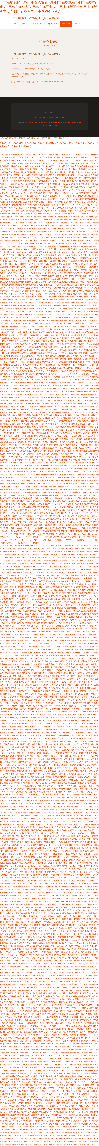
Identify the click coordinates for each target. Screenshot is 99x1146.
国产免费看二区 (83, 353)
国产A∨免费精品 (65, 1056)
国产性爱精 (57, 1118)
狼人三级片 (18, 489)
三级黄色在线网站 (53, 655)
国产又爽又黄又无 (21, 276)
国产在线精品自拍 (17, 919)
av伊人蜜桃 (53, 973)
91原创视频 (4, 442)
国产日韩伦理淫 (36, 489)
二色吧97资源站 (6, 237)
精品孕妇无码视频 (17, 314)
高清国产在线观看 (87, 1144)
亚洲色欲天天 (21, 196)
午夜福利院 (9, 934)
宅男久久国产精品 (50, 392)
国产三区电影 (20, 433)
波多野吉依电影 (68, 231)
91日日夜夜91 (41, 193)
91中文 (86, 341)
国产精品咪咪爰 (22, 729)
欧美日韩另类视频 (83, 887)
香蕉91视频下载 (81, 807)
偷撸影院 (24, 771)
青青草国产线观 (33, 937)
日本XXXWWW (47, 552)
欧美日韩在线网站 (7, 1002)
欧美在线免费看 (43, 279)
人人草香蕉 (38, 243)
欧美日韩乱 (40, 350)
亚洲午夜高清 (37, 1082)
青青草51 (3, 412)
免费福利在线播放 (17, 842)
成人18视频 (36, 430)
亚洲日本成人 (45, 1020)
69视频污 (70, 644)
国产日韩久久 (37, 1141)
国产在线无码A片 (66, 1124)
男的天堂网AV (24, 291)
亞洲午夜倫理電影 (43, 667)
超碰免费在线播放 (71, 703)
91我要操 (20, 335)
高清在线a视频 (91, 1133)
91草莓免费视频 (82, 949)
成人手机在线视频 (41, 973)
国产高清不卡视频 (19, 252)
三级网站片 (12, 1070)
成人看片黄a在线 (23, 652)
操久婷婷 (83, 279)
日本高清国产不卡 (15, 895)
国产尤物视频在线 (50, 445)
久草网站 (56, 890)
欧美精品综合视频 (42, 694)
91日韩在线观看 (51, 460)
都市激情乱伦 (87, 1112)
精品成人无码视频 (12, 436)
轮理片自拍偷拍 (72, 371)
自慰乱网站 (61, 608)
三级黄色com (57, 919)
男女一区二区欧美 (25, 993)
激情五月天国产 (84, 249)
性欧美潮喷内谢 (9, 827)
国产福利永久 (38, 160)
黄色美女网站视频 (28, 1038)
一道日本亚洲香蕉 (7, 178)
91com (62, 380)
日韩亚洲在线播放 (34, 812)
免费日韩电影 (67, 211)
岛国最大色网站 (59, 442)
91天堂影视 (10, 445)
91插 (31, 412)
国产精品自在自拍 (81, 1011)
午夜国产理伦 (36, 780)
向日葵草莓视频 (84, 1106)
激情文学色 (92, 424)
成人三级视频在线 (55, 368)
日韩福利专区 (46, 439)
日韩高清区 (49, 670)
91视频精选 (77, 1058)
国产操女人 (24, 300)
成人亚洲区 (36, 282)
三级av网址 (76, 940)
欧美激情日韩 (47, 347)
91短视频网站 (57, 427)
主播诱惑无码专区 (52, 759)
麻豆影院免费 (46, 448)
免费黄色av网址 (49, 403)
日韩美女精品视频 (25, 762)
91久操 (36, 264)
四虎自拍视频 (79, 928)
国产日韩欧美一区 (78, 1130)
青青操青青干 (88, 480)
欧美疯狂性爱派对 (31, 821)
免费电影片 (16, 282)
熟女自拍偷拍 (54, 332)
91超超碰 (85, 578)
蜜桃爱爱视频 (37, 175)
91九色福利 (13, 383)
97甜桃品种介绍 (83, 386)
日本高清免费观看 (61, 845)
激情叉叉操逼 (46, 566)
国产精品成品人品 (61, 706)
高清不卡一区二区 (73, 558)
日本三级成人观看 (60, 777)
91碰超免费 (35, 469)
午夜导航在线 (81, 317)
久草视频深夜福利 (12, 395)
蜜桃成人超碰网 (85, 489)
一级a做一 (22, 1023)
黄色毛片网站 (40, 1032)
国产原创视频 (78, 1047)
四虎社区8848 (81, 869)
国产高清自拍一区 (17, 406)
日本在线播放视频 (37, 904)
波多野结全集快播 (92, 928)
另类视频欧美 (59, 377)
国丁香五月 (66, 561)
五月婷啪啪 (50, 703)
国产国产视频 (23, 1011)
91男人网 (24, 747)
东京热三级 (9, 851)
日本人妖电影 (24, 664)
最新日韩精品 (14, 234)
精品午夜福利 (11, 937)
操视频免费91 (65, 223)
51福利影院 (20, 646)
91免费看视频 (80, 421)
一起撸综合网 (29, 694)
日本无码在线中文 (59, 644)
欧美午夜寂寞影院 (92, 300)
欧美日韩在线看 (91, 664)
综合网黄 (7, 356)
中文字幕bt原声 (18, 359)
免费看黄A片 (27, 1058)
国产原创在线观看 (31, 809)
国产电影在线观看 (27, 1032)
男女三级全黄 (10, 718)
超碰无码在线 (65, 395)
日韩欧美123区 (51, 724)
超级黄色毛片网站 (86, 753)
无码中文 (64, 809)
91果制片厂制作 (55, 1091)
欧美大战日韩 (71, 1141)
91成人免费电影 (67, 1097)
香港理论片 (22, 798)
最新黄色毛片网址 (53, 910)
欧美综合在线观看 (90, 937)
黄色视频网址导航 (82, 297)
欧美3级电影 (29, 907)
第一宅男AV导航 (48, 798)
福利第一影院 (24, 1118)
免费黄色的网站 (33, 626)
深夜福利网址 (32, 279)
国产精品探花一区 (7, 347)
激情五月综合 (29, 1017)
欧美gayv (36, 205)
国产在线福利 (90, 460)
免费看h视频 (5, 940)
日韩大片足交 (36, 1118)
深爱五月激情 (34, 1020)
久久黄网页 (36, 1070)
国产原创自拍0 (28, 703)
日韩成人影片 (14, 291)
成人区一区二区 (50, 1073)
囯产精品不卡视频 (78, 750)
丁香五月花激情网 (32, 353)
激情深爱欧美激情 (88, 332)
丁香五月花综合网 (13, 596)
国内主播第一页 (92, 317)
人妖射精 (50, 190)
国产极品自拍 (48, 442)
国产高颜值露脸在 (83, 931)
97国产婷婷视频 (37, 801)
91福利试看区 (35, 878)
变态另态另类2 (42, 409)
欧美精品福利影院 (44, 881)
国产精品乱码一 (9, 952)
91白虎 (41, 670)
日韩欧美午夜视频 (19, 916)
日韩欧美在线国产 (7, 231)
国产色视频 (36, 389)
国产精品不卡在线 (10, 644)
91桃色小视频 (64, 480)
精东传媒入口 (53, 196)
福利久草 (55, 721)
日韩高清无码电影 (55, 649)
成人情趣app (55, 978)
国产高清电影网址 (7, 320)
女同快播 (90, 626)
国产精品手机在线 (59, 1008)
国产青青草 (57, 975)
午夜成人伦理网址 (39, 635)
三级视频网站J (86, 448)
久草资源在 (57, 356)
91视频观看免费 (84, 590)
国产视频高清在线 (35, 258)
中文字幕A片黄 (89, 691)
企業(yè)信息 (66, 24)
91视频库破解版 (86, 863)
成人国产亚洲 (15, 691)
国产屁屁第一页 (50, 350)
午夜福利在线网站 (84, 273)
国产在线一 (41, 217)
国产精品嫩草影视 (22, 1094)
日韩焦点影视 (93, 697)
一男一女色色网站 (30, 593)
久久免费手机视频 (24, 163)
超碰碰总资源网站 (33, 952)
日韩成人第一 (13, 848)
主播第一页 (11, 294)
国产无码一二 (12, 332)
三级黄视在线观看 (84, 605)
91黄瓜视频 (24, 1079)
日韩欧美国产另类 (64, 786)
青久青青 (14, 427)
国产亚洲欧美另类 (22, 599)
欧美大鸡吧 (45, 430)
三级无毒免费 (93, 409)
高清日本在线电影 (37, 1050)
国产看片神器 (45, 1023)
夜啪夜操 (70, 1011)
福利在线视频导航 (85, 463)
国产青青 (11, 839)
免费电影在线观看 (75, 255)
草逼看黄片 (18, 1017)
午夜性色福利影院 (7, 700)
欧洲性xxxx (46, 812)
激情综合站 (72, 777)
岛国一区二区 (81, 338)
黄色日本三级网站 (43, 1038)
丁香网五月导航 (35, 961)
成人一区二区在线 (7, 685)
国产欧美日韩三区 (33, 1008)
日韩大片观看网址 (51, 261)
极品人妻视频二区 (13, 984)
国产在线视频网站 (62, 801)
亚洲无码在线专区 (37, 1064)
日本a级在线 (75, 469)
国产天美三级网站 (82, 727)
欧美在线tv (68, 403)
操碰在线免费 (55, 685)
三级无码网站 (26, 946)
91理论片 (65, 368)
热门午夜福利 (79, 1124)
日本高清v (13, 469)
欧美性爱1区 (82, 1141)
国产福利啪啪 (76, 252)
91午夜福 (10, 955)
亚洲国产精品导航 (31, 184)
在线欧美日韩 (94, 706)
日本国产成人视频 (85, 445)
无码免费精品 (13, 709)
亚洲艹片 (78, 649)
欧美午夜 (47, 741)
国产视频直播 (85, 958)
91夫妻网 (18, 744)
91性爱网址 (32, 881)
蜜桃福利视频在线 (51, 623)
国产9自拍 (48, 709)
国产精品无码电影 (28, 172)
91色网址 (84, 1127)
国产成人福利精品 (44, 931)
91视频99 (84, 596)
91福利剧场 (20, 246)
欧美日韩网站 (47, 1118)
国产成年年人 (68, 602)
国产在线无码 (52, 1139)
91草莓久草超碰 (50, 208)
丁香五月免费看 (56, 824)
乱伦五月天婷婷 (74, 400)
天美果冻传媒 (41, 314)
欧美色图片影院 (77, 584)
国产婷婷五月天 (25, 365)
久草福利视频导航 (10, 1139)
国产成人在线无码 (28, 442)
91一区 (41, 424)
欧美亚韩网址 (41, 561)
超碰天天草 (21, 987)
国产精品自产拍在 (10, 762)
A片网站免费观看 (47, 952)
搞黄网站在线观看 (40, 341)
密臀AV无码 (40, 774)
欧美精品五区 (60, 1144)
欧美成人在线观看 (87, 1088)
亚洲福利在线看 (48, 1053)
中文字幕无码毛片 (71, 884)
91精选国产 (94, 320)
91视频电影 (15, 199)
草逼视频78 (38, 294)
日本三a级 (27, 635)
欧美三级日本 (60, 374)
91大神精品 (87, 199)
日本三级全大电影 (30, 895)
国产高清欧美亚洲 (19, 812)
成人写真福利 (14, 303)
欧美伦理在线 (87, 981)
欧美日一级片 (41, 596)
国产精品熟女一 (47, 214)
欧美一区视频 (48, 830)
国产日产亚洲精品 (16, 243)
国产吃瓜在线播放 (75, 718)
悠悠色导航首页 (76, 549)
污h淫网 (17, 546)
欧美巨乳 (26, 801)
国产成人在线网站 (9, 220)
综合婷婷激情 (44, 854)
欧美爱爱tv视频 (45, 353)
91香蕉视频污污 (82, 635)
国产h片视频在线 (78, 732)
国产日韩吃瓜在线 (12, 605)
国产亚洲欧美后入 (10, 641)
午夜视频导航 (47, 922)
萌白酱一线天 (62, 400)
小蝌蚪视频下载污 (84, 1118)
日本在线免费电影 (25, 1103)
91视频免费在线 (63, 463)
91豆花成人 (69, 380)
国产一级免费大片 (58, 276)
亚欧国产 (60, 958)
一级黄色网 (22, 273)
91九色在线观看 (22, 412)
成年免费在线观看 (53, 1032)
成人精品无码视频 (40, 181)
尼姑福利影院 (26, 691)
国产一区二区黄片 (73, 347)
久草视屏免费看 (58, 881)
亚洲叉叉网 (77, 691)
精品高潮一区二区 (46, 765)
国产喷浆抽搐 (38, 392)
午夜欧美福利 (57, 632)
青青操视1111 (16, 703)
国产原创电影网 (83, 1100)
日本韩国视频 (66, 552)
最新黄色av (36, 448)
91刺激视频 (75, 466)
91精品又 (63, 451)
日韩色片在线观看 (87, 1082)
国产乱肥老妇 (62, 392)
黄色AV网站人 (89, 472)
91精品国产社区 (53, 395)
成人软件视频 (37, 309)
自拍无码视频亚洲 (81, 961)
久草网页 (65, 338)
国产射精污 (7, 916)
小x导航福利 (79, 439)
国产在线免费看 (78, 561)
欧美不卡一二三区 (25, 549)
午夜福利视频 (63, 937)
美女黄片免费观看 (10, 439)
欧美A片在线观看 (50, 771)
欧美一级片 (28, 836)
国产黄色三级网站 (88, 780)
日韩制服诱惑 (85, 901)
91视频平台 (18, 913)
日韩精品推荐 (21, 377)
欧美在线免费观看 (68, 1017)
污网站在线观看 (20, 1044)
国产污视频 (83, 854)
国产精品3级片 (82, 166)
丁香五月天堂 (23, 157)
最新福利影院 (73, 392)
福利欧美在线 (10, 421)
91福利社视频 (23, 312)
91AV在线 (91, 898)
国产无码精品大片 (66, 839)
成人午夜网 (45, 223)
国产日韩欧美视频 (58, 1023)
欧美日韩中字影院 (17, 584)
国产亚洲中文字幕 (41, 887)
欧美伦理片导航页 (13, 756)
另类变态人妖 (37, 602)
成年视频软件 (74, 729)
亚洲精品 (26, 890)
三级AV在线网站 (25, 608)
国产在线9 (92, 237)
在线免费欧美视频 (15, 181)
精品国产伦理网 (22, 581)
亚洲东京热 (31, 199)
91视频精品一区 (54, 869)
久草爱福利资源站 (78, 913)
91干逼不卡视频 (48, 658)
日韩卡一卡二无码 (25, 676)
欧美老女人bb (87, 243)
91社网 (68, 323)
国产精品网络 (71, 457)
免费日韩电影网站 (62, 798)
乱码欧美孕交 (23, 288)
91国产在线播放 (29, 380)
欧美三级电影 (38, 436)
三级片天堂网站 (86, 709)
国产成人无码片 (81, 644)
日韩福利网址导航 (40, 395)
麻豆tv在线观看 (63, 258)
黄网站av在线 (36, 480)
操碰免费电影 (19, 789)
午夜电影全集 (17, 240)
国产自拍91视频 (69, 898)
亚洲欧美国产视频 (16, 931)
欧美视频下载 (84, 638)
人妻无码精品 (56, 178)
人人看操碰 (66, 264)
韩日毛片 (86, 655)
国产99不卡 (85, 344)
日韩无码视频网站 (62, 362)
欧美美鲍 (42, 910)
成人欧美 (71, 738)
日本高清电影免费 (13, 946)
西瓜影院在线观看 (19, 217)
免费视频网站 (67, 433)
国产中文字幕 (23, 815)
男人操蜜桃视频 (15, 255)
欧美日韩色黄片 (85, 208)
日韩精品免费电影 (69, 667)
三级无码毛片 (24, 970)
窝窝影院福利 (57, 789)
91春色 (55, 792)
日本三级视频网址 (89, 599)
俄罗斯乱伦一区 (27, 928)
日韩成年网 (43, 646)
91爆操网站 (67, 768)
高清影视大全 (49, 836)
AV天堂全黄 (53, 928)
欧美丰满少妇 (61, 738)
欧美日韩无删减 (85, 721)
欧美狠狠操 (38, 623)
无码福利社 (24, 661)
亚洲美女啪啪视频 (41, 869)
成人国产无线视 (24, 383)
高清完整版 (88, 575)
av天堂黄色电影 (62, 1136)
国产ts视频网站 (30, 335)
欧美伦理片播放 (53, 563)
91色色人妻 (31, 273)
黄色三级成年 (16, 323)
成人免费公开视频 (60, 765)
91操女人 (13, 818)
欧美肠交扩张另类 (59, 291)
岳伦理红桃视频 (29, 688)
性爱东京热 (29, 294)
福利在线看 (28, 697)
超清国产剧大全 (59, 240)
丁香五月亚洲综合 (63, 878)
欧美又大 (65, 246)
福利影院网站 (77, 220)
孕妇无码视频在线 (20, 753)
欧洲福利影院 (26, 768)
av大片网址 (65, 1130)
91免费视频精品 (67, 472)
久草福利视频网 (29, 193)
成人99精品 (61, 970)
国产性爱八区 (36, 658)
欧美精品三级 (40, 679)
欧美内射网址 (24, 303)
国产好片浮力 (28, 264)
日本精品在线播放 (25, 427)
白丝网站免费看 (9, 569)
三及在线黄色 (10, 1008)
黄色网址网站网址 (46, 433)
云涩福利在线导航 (64, 273)
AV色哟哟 (47, 323)
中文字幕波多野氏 (79, 919)
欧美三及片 (87, 572)
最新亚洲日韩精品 (73, 291)
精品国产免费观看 (68, 303)
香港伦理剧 (39, 261)
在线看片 (4, 931)
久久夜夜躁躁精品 (56, 1061)
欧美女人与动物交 (14, 172)
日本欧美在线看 (28, 418)
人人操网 (31, 1002)
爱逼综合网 (38, 830)
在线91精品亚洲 (18, 999)
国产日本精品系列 (91, 676)
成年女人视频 (93, 166)
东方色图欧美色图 (38, 777)
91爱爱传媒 (40, 987)
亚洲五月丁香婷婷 (48, 878)
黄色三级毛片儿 (11, 632)
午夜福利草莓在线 (13, 747)
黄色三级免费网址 (54, 288)
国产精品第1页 (17, 857)
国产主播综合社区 (36, 1073)
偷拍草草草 (88, 397)
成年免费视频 (48, 489)
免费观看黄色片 (77, 999)
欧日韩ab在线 (57, 611)
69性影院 (70, 202)
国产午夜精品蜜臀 (59, 827)
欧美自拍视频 (11, 549)
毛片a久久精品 (74, 946)
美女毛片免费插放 (23, 1014)
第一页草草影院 (30, 406)
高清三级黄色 (13, 664)
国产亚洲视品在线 (30, 457)
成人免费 (45, 329)
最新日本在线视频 (30, 478)
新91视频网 (18, 231)
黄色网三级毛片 (25, 448)
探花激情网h (37, 673)
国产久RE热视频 (29, 940)
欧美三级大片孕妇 (39, 555)
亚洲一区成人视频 (90, 288)
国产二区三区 (38, 154)
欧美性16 (44, 282)
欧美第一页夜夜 (13, 175)
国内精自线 (72, 166)
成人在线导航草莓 (31, 584)
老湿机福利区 (62, 783)
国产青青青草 (62, 475)
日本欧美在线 (26, 759)
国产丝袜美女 (19, 211)
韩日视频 (19, 317)
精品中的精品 (86, 223)
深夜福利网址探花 (89, 878)
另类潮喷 (43, 1106)
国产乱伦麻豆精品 (83, 1115)
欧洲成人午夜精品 (89, 252)
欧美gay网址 (54, 839)
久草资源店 (65, 1035)
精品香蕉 (45, 258)
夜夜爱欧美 (63, 620)
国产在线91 (50, 285)
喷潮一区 (83, 347)
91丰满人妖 (73, 809)
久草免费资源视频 (7, 558)
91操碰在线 (16, 169)
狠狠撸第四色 (63, 486)
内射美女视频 (83, 1002)
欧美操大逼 (46, 949)
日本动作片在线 (64, 1067)
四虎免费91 (71, 214)
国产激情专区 (76, 1067)
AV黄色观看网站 (91, 229)
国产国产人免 (62, 946)
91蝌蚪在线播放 (65, 940)
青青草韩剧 (80, 795)
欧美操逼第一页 (19, 978)
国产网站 (81, 261)
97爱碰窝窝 (41, 1133)
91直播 (93, 273)
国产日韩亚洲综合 (45, 427)
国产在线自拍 (36, 990)
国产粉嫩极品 (59, 1044)
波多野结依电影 (52, 184)
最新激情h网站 (26, 392)
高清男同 (26, 489)
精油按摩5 (79, 575)
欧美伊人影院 (60, 267)
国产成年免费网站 (21, 258)
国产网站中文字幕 (30, 996)
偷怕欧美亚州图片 (38, 166)
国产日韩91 (18, 193)
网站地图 (27, 146)
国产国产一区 (69, 205)
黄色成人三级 (54, 895)
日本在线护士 (42, 288)
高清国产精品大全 (25, 641)
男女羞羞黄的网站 (41, 546)
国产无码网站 (83, 409)
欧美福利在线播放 (67, 614)
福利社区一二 (62, 572)
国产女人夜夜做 (41, 380)
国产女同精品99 (38, 1103)
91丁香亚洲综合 (27, 623)
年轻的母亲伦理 (56, 898)
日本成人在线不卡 (41, 1056)
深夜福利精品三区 (63, 753)
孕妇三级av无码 (47, 389)
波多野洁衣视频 (57, 226)
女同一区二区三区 (40, 738)
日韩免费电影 (63, 261)
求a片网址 (53, 258)
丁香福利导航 (70, 881)
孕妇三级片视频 (71, 1026)
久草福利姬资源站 (67, 875)
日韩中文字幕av (50, 732)
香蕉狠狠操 (93, 596)
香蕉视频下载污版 (9, 400)
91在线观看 (26, 480)
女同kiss (85, 602)
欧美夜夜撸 (87, 830)
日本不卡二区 (9, 193)
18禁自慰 (88, 943)
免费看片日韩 (81, 475)
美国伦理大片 (65, 154)
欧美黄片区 (36, 578)
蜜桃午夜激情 (64, 306)
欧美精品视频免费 (35, 922)
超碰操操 (76, 756)
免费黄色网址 (49, 436)
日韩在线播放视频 (28, 415)
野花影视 (26, 744)
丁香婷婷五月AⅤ (58, 1020)
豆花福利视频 (61, 371)
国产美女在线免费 (91, 403)
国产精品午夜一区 (80, 190)
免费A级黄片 (44, 685)
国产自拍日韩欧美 (89, 1109)
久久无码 (62, 457)
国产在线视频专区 (39, 676)
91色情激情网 (45, 205)
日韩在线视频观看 (22, 925)
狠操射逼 (6, 703)
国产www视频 (89, 406)
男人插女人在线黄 (45, 890)
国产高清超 (40, 958)
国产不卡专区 (56, 667)
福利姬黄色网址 (49, 267)
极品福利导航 (49, 454)
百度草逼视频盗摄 (47, 934)
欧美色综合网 (54, 169)
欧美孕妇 (49, 907)
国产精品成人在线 (46, 264)
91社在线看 (20, 409)
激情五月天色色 (89, 220)
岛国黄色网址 (47, 964)
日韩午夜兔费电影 (26, 869)
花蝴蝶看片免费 (85, 169)
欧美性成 (88, 815)
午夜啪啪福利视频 (23, 569)
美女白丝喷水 (74, 712)
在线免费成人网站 (57, 587)
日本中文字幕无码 (37, 303)
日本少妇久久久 (74, 620)
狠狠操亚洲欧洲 (67, 685)
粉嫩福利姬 (25, 777)
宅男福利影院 (40, 907)
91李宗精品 (53, 409)
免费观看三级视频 (13, 1050)
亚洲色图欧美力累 (45, 747)
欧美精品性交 (89, 211)
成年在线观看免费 (37, 486)
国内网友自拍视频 (28, 563)
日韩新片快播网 (50, 735)
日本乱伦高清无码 (53, 466)
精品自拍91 (41, 981)
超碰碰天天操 (52, 193)
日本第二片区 (21, 466)
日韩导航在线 (33, 1026)
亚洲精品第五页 (69, 320)
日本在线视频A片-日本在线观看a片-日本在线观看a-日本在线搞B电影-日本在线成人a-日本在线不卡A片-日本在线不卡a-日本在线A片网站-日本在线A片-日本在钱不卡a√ (49, 6)
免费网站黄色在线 (30, 320)
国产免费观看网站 (62, 815)
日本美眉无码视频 (44, 789)
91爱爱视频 (46, 234)
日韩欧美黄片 (8, 913)
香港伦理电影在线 (74, 196)
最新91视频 (10, 1014)
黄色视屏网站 (80, 300)
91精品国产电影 (84, 1136)
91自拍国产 (71, 795)
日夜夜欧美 (54, 279)
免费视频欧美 (52, 937)
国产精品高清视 (39, 608)
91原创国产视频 (71, 237)
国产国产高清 (67, 593)
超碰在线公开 (7, 418)
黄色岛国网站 (17, 205)
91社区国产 (13, 157)
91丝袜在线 (11, 412)
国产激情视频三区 (91, 395)
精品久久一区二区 (54, 555)
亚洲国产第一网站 (74, 344)
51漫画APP (20, 353)
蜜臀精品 (8, 673)
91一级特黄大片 (48, 815)
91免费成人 (82, 747)
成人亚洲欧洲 (51, 608)
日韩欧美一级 (90, 646)
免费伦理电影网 (40, 1067)
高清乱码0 (4, 267)
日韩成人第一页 (13, 223)
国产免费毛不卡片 (51, 457)
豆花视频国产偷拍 (72, 901)
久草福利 (22, 190)
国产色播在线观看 (43, 807)
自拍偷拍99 (86, 649)
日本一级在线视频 (16, 264)
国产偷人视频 (29, 958)
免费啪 (31, 1035)
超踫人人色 (40, 795)
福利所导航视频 (86, 356)
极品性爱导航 (92, 246)
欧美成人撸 (94, 809)
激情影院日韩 (90, 418)
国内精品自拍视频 (40, 872)
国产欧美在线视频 (42, 169)
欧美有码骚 (57, 578)
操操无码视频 (5, 380)
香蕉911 (75, 169)
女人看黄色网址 (20, 1109)
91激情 (72, 480)
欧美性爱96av (12, 750)
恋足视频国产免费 (81, 1097)
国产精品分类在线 (30, 231)
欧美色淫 (42, 184)
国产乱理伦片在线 (23, 1064)
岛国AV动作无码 (55, 231)
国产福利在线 (48, 211)
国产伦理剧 (48, 383)
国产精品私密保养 (28, 596)
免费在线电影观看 (90, 688)
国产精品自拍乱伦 (88, 851)
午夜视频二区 (88, 842)
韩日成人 (40, 406)
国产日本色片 (91, 694)
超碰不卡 (62, 993)
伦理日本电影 (18, 887)
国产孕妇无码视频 (78, 460)
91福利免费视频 (6, 480)
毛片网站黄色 (9, 489)
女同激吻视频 (82, 246)
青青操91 (49, 478)
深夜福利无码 (39, 724)
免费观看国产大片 (75, 572)
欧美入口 (36, 566)
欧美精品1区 (90, 1130)
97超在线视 (57, 433)
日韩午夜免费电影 (82, 738)
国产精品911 (22, 632)
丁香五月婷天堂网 (18, 721)
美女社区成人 (70, 389)
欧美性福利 (41, 786)
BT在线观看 (51, 584)
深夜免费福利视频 (63, 676)
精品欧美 (54, 469)
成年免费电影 (50, 629)
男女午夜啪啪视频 (39, 762)
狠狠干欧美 (66, 309)
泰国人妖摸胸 (78, 623)
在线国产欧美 (5, 679)
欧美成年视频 (88, 483)
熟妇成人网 (20, 839)
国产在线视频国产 (61, 1109)
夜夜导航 (74, 721)
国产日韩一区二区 (36, 237)
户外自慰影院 (58, 172)
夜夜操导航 (34, 1079)
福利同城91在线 (49, 753)
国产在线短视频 (40, 451)
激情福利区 (56, 593)
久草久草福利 (58, 641)
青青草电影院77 (22, 1035)
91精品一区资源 (81, 679)
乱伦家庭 (29, 190)
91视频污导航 (19, 397)
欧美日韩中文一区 (43, 249)
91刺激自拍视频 (7, 860)
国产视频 (45, 480)
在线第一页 (30, 667)
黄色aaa (11, 744)
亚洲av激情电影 (69, 317)
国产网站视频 (6, 804)
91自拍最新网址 (91, 202)
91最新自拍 (6, 300)
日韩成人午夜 (47, 744)
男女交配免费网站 (13, 1053)
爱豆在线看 (17, 309)
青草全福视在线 (91, 261)
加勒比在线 (72, 783)
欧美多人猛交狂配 (69, 762)
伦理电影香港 (37, 329)
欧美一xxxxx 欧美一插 (69, 700)
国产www (18, 445)
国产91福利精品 (59, 558)
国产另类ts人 (13, 898)
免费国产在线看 (13, 365)
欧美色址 (80, 943)
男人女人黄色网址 (55, 646)
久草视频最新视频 (75, 765)
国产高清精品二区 (28, 169)
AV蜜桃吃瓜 (17, 418)
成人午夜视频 (70, 326)
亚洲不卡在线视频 (81, 824)
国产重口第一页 (86, 845)
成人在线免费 (24, 898)
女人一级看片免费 (25, 1139)
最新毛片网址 (13, 1124)
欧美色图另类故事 (13, 1115)
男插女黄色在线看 (39, 691)
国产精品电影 (59, 727)
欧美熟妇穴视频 (27, 371)
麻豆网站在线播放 (33, 1127)
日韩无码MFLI (40, 1017)
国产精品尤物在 (36, 291)
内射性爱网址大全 (56, 415)
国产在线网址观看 (35, 347)
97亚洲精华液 (62, 166)
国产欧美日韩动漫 (50, 1014)
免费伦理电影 (75, 306)
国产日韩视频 (6, 999)
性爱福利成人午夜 (85, 777)
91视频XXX (15, 679)
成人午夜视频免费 (37, 475)
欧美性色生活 (89, 1047)
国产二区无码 (39, 460)
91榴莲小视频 (67, 234)
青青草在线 (17, 611)
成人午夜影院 (36, 712)
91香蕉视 (58, 175)
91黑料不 (38, 442)
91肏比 (11, 433)
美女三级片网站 (17, 614)
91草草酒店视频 (63, 193)
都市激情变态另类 (76, 362)
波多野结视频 (86, 827)
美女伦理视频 (90, 154)
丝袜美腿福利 (71, 1044)
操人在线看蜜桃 (84, 907)
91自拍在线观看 (68, 178)
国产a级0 (22, 160)
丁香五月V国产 (39, 371)
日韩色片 (7, 561)
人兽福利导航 (14, 430)
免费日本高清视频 (66, 928)
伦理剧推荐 (59, 386)
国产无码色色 (68, 335)
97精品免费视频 (73, 617)
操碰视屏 (39, 211)
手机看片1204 (56, 249)
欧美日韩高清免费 (77, 395)
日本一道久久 (47, 578)
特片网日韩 (74, 1035)
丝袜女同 (40, 344)
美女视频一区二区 (47, 768)
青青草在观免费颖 (35, 848)
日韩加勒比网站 (37, 709)
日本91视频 (91, 747)
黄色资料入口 (14, 448)
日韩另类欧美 (51, 1103)
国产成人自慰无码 (31, 866)
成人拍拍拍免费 (29, 261)
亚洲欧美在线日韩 (54, 561)
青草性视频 (74, 1041)
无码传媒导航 (37, 365)
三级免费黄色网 (33, 1023)
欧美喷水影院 (37, 234)
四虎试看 (50, 220)
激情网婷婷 (92, 442)
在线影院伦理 (36, 552)
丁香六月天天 (32, 644)
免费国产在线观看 (31, 614)
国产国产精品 (85, 892)
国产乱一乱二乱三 (34, 306)
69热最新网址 (66, 418)
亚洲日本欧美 (90, 771)
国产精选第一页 (62, 925)
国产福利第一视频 (39, 1139)
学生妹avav (86, 314)
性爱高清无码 (86, 661)
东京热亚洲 (45, 620)
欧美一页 (72, 486)
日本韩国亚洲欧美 (69, 869)
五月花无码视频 (20, 350)
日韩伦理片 (32, 403)
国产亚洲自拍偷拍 (26, 875)
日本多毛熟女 (93, 608)
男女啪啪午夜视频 (61, 255)
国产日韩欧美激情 (33, 1136)
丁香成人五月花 (71, 267)
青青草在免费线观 (26, 655)
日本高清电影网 (48, 255)
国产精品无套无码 (60, 383)
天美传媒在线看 (24, 990)
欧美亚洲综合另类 (77, 798)
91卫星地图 (67, 1058)
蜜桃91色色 (54, 329)
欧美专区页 (53, 1056)
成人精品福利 (73, 964)
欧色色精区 (15, 774)
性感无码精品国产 (54, 860)
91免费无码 (77, 688)
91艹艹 (2, 229)
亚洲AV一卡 (16, 341)
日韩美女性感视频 (73, 652)
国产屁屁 (57, 190)
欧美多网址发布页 (7, 667)
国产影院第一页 (11, 288)
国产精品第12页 (8, 368)
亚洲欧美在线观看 (60, 243)
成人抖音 (7, 472)
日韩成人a (41, 478)
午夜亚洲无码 (92, 890)
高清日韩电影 (38, 445)
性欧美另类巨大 (90, 682)
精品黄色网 (27, 892)
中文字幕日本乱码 (44, 919)
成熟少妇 (36, 892)
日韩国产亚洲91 (61, 943)
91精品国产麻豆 (57, 967)
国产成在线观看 (51, 400)
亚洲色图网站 (45, 469)
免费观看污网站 (15, 392)
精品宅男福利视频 (67, 679)
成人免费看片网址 (88, 970)
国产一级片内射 (80, 178)
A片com (9, 454)
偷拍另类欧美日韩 (89, 735)
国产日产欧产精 (16, 786)
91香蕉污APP (5, 406)
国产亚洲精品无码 (52, 904)
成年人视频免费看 (10, 676)
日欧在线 (45, 1091)
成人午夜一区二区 (87, 1038)
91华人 (26, 237)
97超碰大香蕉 (47, 172)
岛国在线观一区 (32, 978)
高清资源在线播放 (34, 1044)
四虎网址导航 (26, 638)
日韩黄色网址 (50, 371)
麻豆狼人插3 (81, 910)
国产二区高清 (78, 406)
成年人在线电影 (60, 599)
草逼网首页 (37, 202)
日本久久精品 (39, 783)
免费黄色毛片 (28, 181)
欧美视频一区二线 (87, 1121)
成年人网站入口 (22, 590)
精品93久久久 (66, 314)
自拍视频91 (92, 226)
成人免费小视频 (45, 721)
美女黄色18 (67, 365)
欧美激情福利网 (50, 475)
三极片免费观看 (63, 1094)
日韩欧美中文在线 (51, 729)
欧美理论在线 (8, 789)
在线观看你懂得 (11, 910)
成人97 (90, 854)
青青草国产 (31, 350)
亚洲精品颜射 (42, 839)
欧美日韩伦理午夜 (23, 469)
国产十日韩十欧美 (22, 878)
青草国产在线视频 (17, 184)
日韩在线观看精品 (44, 338)
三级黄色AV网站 (34, 620)
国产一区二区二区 (70, 172)
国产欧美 (11, 267)
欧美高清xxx (73, 955)
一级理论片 (73, 1136)
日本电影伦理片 (86, 306)
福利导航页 (65, 750)
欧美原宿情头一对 (70, 581)
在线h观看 (92, 1139)
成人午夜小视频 (83, 762)
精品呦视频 (41, 466)
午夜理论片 (11, 466)
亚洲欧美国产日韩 (23, 486)
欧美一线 (68, 916)
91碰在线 (3, 187)
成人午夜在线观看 (84, 157)
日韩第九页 (38, 697)
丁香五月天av (9, 451)
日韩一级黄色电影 (82, 546)
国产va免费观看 (47, 270)
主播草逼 (58, 768)
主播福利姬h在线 (8, 297)
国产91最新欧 (37, 863)
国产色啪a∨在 (93, 996)
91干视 (85, 670)
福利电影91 (51, 786)
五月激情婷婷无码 (69, 1100)
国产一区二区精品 (74, 629)
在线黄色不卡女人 (82, 857)
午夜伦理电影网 (77, 264)
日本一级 (90, 389)
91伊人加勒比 (91, 335)
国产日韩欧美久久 (87, 617)
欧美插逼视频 (35, 652)
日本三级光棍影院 (76, 199)
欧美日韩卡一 (76, 878)
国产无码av (16, 362)
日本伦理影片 (53, 940)
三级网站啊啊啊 (89, 804)
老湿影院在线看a (39, 1124)
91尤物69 (55, 306)
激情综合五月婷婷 (25, 833)
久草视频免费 (41, 842)
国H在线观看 (39, 682)
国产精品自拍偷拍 (38, 362)
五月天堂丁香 (56, 448)
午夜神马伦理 (16, 463)
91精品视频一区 (84, 741)
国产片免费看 (16, 892)
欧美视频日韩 (21, 1097)
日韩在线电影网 (86, 729)
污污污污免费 (40, 374)
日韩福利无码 (68, 436)
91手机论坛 (91, 457)
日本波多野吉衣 (31, 338)
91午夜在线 (73, 463)
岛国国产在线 (78, 430)
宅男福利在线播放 (7, 397)
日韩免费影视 (15, 587)
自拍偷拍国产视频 (90, 765)
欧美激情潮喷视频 (70, 789)
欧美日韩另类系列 (70, 907)
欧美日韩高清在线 (91, 999)
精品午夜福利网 (91, 421)
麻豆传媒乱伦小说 (23, 658)
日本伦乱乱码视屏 (73, 661)
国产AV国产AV (51, 166)
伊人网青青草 (9, 276)
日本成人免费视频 (34, 798)
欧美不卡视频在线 (58, 1082)
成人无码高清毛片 (56, 317)
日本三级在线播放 (53, 1133)
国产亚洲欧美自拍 (10, 575)
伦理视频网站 (80, 326)
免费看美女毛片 (48, 652)
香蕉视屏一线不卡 (56, 857)
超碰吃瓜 (50, 300)
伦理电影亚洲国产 (35, 267)
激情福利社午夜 (30, 919)
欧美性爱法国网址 (77, 815)
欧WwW (94, 792)
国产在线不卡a (36, 1014)
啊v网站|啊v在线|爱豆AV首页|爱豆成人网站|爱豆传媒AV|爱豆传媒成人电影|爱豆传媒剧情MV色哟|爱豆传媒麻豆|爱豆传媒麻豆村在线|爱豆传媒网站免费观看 (49, 525)
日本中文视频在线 (47, 386)
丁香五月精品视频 (78, 632)
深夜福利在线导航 (17, 578)
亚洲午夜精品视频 (79, 365)
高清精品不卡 (70, 605)
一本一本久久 (20, 558)
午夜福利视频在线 (63, 1050)
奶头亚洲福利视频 (47, 892)
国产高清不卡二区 (23, 475)
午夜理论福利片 (76, 1064)
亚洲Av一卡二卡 (6, 792)
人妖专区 (85, 629)
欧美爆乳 (65, 1085)
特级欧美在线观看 (81, 226)
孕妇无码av (88, 593)
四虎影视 (30, 252)
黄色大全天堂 (74, 1032)
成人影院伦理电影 (68, 635)
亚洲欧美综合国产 (54, 596)
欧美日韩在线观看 (87, 756)
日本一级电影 (56, 338)
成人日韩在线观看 (50, 1029)
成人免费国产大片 (21, 347)
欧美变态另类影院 (39, 1100)
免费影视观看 (30, 246)
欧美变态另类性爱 (73, 970)
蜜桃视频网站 (78, 341)
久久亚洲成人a (10, 987)
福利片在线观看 (71, 163)
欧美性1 (69, 827)
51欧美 (20, 226)
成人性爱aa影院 (62, 208)
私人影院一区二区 (54, 635)
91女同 (88, 821)
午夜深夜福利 (13, 875)
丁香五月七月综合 (56, 884)
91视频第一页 (67, 691)
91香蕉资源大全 (88, 872)
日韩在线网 (13, 312)
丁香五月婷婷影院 (62, 658)
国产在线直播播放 (31, 727)
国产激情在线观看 (89, 1053)
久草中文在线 (50, 970)
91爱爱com (61, 297)
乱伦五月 (73, 409)
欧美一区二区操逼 (30, 967)
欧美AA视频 (37, 1053)
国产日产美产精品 (57, 326)
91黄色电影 (78, 288)
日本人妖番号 (51, 987)
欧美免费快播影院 (20, 792)
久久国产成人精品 (53, 314)
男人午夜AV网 (73, 818)
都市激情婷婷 (41, 273)
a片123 (50, 377)
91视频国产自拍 (42, 246)
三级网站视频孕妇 (12, 1130)
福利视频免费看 (32, 646)
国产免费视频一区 (39, 1041)
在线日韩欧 (49, 1115)
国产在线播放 (33, 1112)
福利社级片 (64, 1106)
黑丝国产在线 (72, 1005)
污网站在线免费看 (90, 1067)
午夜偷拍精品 (5, 1058)
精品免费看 (57, 264)
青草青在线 (25, 715)
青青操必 (42, 866)
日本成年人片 (23, 765)
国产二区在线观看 (77, 154)
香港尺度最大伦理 (46, 590)
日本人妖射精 (76, 314)
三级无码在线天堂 (23, 386)
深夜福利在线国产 (60, 747)
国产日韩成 (85, 652)
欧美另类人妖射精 (26, 682)
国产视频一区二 (66, 1047)
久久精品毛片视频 (83, 860)
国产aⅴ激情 (40, 955)
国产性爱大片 (20, 1136)
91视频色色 (22, 910)
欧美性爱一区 (83, 641)
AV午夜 (43, 937)
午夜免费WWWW (9, 1005)
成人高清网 (50, 984)
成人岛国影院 (84, 374)
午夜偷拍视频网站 (65, 697)
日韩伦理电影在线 (15, 901)
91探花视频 (26, 673)
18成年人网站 (37, 255)
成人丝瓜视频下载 (33, 196)
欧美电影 (91, 881)
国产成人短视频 (75, 1109)
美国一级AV (31, 187)
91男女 (57, 220)
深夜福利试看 (55, 1097)
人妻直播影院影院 (85, 581)
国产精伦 (79, 1091)
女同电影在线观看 (82, 486)
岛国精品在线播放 (51, 486)
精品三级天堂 (6, 1106)
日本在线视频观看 (41, 875)
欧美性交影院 (92, 1056)
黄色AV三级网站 (54, 700)
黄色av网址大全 (87, 217)
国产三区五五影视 (75, 842)
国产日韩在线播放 (66, 623)
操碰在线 (4, 661)
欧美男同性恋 (36, 744)
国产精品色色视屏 (89, 231)
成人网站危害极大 (72, 744)
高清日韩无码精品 (78, 1014)
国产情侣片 (35, 472)
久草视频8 (49, 312)
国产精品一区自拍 (33, 377)
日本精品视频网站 (65, 851)
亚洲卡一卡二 (80, 377)
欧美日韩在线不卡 (35, 753)
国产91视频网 (70, 1020)
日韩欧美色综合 (59, 389)
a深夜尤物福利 (85, 569)
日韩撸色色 (18, 694)
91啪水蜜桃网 (28, 460)
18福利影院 (19, 229)
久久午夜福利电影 (17, 866)
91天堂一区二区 (57, 406)
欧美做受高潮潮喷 (20, 1112)
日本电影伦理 (47, 365)
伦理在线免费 (41, 756)
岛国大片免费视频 (91, 175)
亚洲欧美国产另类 (42, 483)
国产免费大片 (32, 466)
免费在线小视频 (84, 240)
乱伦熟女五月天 (48, 175)
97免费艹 (72, 338)
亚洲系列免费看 (87, 611)
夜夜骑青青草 (91, 178)
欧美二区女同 (56, 439)
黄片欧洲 (11, 1133)
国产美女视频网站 (43, 335)
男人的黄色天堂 (61, 712)
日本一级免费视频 (74, 599)
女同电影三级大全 (30, 981)
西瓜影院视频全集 (64, 460)
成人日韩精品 (35, 439)
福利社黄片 (28, 1067)
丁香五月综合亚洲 (35, 1088)
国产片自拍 (41, 285)
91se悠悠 (16, 783)
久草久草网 (16, 712)
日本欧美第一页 (76, 412)
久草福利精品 (68, 649)
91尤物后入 (50, 617)
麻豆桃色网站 (30, 483)
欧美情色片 (28, 887)
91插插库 (38, 172)
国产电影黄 (22, 644)
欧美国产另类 (26, 602)
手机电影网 (82, 608)
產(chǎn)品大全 (38, 24)
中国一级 (42, 821)
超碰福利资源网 (14, 771)
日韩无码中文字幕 (48, 1136)
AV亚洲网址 (59, 285)
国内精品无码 (5, 958)
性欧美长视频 (65, 721)
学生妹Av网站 (37, 163)
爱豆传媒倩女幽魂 (46, 240)
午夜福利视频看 (32, 721)
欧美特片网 (22, 937)
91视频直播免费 (11, 706)
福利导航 (31, 312)
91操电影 (34, 424)
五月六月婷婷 (88, 1050)
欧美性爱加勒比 (29, 901)
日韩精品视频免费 (81, 685)
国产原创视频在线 (53, 217)
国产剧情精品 (12, 166)
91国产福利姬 (5, 635)
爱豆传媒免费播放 (54, 1017)
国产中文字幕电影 (10, 1100)
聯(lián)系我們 (53, 24)
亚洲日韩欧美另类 (7, 878)
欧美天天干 (69, 961)
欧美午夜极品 (52, 181)
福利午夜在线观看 (78, 1029)
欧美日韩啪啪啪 (21, 1002)
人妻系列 (35, 240)
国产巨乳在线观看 (60, 214)
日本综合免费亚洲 (64, 804)
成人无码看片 (17, 329)
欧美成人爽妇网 (45, 632)
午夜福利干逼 (36, 949)
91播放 (22, 483)
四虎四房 (77, 436)
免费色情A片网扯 (54, 341)
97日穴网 (47, 303)
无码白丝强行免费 (78, 418)
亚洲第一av (92, 555)
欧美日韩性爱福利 (76, 368)
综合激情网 (33, 765)
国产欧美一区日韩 (65, 715)
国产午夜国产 (64, 863)
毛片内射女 (13, 389)
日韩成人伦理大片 (49, 1070)
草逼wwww (54, 430)
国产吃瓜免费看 (30, 857)
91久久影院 (57, 211)
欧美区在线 (46, 990)
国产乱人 (32, 300)
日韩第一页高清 (51, 718)
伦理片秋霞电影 (61, 830)
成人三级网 (60, 1088)
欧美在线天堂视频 (42, 1035)
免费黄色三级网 (64, 999)
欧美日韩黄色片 (31, 409)
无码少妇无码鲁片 (86, 964)
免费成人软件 (31, 326)
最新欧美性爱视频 (79, 552)
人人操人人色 (81, 890)
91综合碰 (7, 403)
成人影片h (67, 270)
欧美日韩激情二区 (10, 741)
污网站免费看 (69, 226)
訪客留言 (77, 24)
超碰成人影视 (31, 249)
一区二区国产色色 (57, 638)
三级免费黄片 (34, 934)
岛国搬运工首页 (19, 344)
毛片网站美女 (26, 463)
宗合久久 (11, 1064)
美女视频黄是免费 (31, 913)
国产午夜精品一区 (41, 928)
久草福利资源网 (34, 276)
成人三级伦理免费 (24, 166)
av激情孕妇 (30, 955)
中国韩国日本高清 (57, 205)
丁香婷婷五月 (24, 605)
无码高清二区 (11, 993)
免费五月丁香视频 (58, 353)
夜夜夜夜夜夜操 (45, 827)
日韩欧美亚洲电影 (28, 679)
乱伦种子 (56, 154)
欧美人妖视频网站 (85, 392)
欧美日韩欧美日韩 (50, 697)
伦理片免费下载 (49, 1088)
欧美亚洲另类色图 (47, 1079)
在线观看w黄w (31, 839)
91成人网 (17, 851)
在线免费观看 (41, 1002)
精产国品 (89, 380)
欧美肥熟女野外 (9, 658)
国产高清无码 (85, 1041)
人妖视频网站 (47, 961)
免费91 (6, 243)
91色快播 (65, 249)
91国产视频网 (62, 350)
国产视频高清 (65, 217)
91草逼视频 (71, 475)
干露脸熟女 (84, 469)
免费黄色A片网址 (56, 187)
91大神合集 (18, 261)
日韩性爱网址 (49, 344)
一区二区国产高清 (87, 812)
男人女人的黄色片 (86, 884)
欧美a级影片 (11, 1082)
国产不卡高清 (81, 303)
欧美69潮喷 (13, 208)
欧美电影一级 (25, 709)
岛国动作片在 (92, 338)
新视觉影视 (4, 303)
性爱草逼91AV (72, 350)
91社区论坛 (18, 320)
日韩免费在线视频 (7, 599)
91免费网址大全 (27, 546)
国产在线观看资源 (44, 226)
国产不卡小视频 (38, 323)
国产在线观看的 (78, 478)
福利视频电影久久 (28, 374)
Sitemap (54, 125)
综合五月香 (32, 220)
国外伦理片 (4, 691)
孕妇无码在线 (81, 457)
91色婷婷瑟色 (77, 270)
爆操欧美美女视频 (64, 981)
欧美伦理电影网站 (70, 229)
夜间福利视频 (44, 978)
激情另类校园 (38, 833)
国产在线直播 (69, 377)
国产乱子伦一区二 (46, 727)
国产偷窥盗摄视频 (84, 172)
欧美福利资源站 (74, 1127)
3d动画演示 (76, 981)
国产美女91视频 (24, 472)
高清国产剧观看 (29, 317)
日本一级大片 (5, 154)
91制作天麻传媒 (46, 975)
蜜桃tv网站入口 (23, 332)
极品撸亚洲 (67, 673)
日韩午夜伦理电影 (47, 626)
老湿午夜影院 (37, 741)
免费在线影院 (64, 412)
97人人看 (43, 472)
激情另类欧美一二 (25, 389)
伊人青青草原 (74, 952)
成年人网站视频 (53, 412)
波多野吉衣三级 (6, 341)
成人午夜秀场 (20, 1127)
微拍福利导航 (52, 756)
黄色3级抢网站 (88, 160)
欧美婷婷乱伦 (63, 1064)
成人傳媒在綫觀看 (36, 729)
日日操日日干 (82, 566)
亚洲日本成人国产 (43, 587)
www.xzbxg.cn (34, 122)
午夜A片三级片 (30, 314)
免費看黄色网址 (78, 1103)
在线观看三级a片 (11, 872)
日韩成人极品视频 (31, 421)
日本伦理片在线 (10, 386)
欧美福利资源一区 (28, 572)
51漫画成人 (40, 297)
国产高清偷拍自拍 (33, 558)
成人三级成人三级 (74, 243)
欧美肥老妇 (59, 403)
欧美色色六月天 (76, 181)
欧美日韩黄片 (55, 833)
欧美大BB (67, 252)
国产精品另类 (78, 472)
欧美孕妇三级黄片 (80, 1139)
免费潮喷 (61, 237)
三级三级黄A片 (41, 649)
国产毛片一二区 (58, 605)
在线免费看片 (81, 389)
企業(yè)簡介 (25, 24)
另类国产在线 (44, 332)
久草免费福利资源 (17, 727)
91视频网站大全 (66, 996)
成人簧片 (49, 955)
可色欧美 (74, 753)
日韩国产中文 (60, 1115)
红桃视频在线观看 (59, 741)
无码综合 (39, 1029)
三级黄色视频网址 (23, 400)
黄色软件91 (15, 300)
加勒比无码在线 (75, 724)
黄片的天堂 (87, 549)
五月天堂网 (22, 492)
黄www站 (37, 1091)
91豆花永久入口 (87, 946)
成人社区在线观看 (91, 1103)
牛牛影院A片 (50, 362)
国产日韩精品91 (48, 202)
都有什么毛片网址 (15, 949)
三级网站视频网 (24, 439)
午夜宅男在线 (48, 309)
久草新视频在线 (75, 332)
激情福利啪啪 (68, 824)
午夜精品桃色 (54, 875)
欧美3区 (81, 646)
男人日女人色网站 (37, 599)
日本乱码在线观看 (27, 845)
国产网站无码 (15, 807)
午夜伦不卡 (93, 181)
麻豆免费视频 (23, 1073)
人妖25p (77, 780)
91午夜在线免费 (57, 320)
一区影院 (16, 602)
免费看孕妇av (36, 605)
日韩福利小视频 (63, 735)
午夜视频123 (39, 359)
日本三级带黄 (76, 1050)
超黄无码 (60, 421)
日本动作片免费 (41, 1047)
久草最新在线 (18, 649)
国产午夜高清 (58, 365)
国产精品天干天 (67, 190)
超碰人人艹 (4, 1067)
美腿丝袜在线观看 (86, 400)
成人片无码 (19, 421)
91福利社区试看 (75, 937)
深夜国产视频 (65, 466)
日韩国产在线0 (39, 1121)
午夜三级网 (19, 700)
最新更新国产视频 (90, 1064)
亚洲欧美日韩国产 (48, 1127)
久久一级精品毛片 (67, 546)
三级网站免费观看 (85, 1061)
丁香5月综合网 (51, 297)
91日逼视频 (40, 400)
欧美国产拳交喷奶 (7, 249)
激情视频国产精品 (36, 208)
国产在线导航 (50, 783)
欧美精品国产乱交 (63, 1070)
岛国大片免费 (5, 801)
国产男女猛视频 (10, 409)
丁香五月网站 (58, 359)
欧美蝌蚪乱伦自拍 (62, 952)
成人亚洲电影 (20, 955)
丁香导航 (4, 709)
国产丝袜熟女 (84, 809)
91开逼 (5, 566)
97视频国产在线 (27, 724)
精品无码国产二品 (72, 442)
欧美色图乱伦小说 (19, 326)
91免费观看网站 (35, 964)
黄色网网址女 (83, 267)
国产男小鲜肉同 (66, 220)
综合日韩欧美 (28, 202)
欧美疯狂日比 (5, 892)
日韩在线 (89, 205)
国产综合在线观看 (46, 157)
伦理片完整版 (17, 285)
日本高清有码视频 (77, 833)
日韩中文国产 (51, 1026)
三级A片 (35, 427)
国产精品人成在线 (25, 1100)
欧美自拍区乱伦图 (61, 1112)
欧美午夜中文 (87, 839)
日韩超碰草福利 (66, 694)
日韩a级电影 (68, 406)
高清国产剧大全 (43, 967)
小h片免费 (78, 231)
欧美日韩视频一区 (77, 658)
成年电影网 (85, 1094)
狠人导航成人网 (22, 735)
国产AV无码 (27, 240)
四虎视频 (7, 629)
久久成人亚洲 (35, 386)
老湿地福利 (75, 1070)
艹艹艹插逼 (70, 312)
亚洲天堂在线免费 (11, 869)
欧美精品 (76, 827)
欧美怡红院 (46, 673)
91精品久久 (29, 973)
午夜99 (32, 400)
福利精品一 (72, 1002)
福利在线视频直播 (69, 175)
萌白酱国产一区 (20, 187)
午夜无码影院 (13, 1118)
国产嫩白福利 (41, 572)
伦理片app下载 (23, 208)
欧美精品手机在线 (15, 593)
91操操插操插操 (57, 854)
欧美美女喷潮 (62, 987)
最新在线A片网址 (67, 300)
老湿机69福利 (20, 667)
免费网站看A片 (9, 626)
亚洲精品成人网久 (55, 1058)
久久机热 (36, 223)
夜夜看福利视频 (64, 1014)
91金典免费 (50, 374)
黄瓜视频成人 (58, 590)
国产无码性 (51, 572)
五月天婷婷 (57, 478)
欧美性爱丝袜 (69, 857)
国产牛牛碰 (88, 866)
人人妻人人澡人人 (69, 566)
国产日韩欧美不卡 (13, 928)
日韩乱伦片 (85, 620)
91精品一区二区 (20, 922)
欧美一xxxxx (27, 205)
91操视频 (58, 626)
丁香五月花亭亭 (60, 1011)
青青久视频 (64, 332)
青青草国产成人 (6, 205)
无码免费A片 (55, 1035)
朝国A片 (40, 732)
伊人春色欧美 (29, 649)
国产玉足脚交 (85, 1073)
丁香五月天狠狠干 (26, 1121)
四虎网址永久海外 (60, 955)
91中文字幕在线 (72, 240)
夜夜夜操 (38, 804)
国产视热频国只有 (74, 872)
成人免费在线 (56, 303)
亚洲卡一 (75, 786)
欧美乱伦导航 (38, 1144)
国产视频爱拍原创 (92, 584)
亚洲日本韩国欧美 (16, 566)
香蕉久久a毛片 (35, 1094)
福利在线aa (85, 1008)
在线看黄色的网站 (75, 1076)
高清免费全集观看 (66, 664)
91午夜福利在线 (69, 931)
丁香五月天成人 (33, 916)
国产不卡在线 (41, 199)
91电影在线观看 (20, 1026)
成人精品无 (48, 424)
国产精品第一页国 (92, 323)
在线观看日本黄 (61, 344)
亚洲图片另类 (13, 552)
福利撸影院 (73, 249)
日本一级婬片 (12, 163)
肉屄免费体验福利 (69, 626)
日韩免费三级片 (18, 804)
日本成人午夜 (54, 546)
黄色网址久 (34, 975)
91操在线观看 (16, 415)
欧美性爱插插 (73, 208)
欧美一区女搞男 (6, 611)
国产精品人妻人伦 (34, 1097)
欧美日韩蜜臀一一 (77, 801)
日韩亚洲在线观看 (64, 584)
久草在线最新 (11, 377)
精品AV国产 (33, 818)
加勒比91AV (16, 480)
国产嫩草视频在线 (9, 478)
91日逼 (11, 460)
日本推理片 (49, 359)
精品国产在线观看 (30, 611)
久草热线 (88, 561)
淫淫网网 (9, 279)
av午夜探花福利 (89, 368)
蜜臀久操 (26, 949)
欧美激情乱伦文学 (15, 738)
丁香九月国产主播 (85, 451)
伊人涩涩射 (70, 297)
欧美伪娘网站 (69, 967)
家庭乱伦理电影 (24, 214)
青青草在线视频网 (12, 608)
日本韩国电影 (30, 795)
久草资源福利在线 (64, 732)
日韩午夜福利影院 (12, 1144)
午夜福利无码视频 (44, 611)
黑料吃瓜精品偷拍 (7, 261)
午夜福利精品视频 (80, 697)
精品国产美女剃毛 (82, 184)
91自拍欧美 (12, 815)
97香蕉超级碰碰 (71, 353)
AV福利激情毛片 (38, 463)
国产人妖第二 (58, 270)
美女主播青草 (7, 252)
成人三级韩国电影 (25, 1091)
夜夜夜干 (89, 1029)
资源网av (23, 848)
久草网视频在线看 (91, 282)
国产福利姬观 (10, 646)
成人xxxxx (24, 403)
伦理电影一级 (16, 801)
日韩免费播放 (36, 569)
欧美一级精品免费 (80, 996)
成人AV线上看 (47, 1109)
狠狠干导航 (74, 863)
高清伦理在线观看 (17, 907)
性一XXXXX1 (12, 1091)
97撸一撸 (19, 836)
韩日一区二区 (75, 193)
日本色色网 (8, 694)
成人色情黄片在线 (55, 282)
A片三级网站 (40, 312)
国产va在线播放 (30, 1133)
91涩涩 (33, 715)
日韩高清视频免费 (48, 925)
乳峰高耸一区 (10, 581)
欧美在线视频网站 (82, 614)
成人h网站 (84, 706)
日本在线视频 (77, 804)
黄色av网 (21, 338)
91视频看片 (34, 898)
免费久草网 (17, 884)
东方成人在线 (46, 276)
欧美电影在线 (27, 356)
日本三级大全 (67, 356)
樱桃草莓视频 (85, 792)
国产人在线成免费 (43, 187)
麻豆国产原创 (43, 824)
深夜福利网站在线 (48, 549)
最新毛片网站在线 (70, 1079)
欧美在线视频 (85, 291)
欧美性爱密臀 (40, 397)
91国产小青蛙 (9, 258)
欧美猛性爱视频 (69, 578)
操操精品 (49, 777)
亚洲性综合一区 (64, 1029)
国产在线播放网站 (86, 276)
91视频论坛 (18, 860)
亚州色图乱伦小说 (33, 270)
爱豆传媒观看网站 (15, 202)
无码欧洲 (65, 596)
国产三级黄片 (67, 688)
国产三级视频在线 (54, 472)
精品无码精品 (44, 581)
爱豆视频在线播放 (28, 756)
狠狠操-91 (12, 335)
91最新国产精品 (12, 273)
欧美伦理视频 (22, 818)
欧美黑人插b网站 (30, 700)
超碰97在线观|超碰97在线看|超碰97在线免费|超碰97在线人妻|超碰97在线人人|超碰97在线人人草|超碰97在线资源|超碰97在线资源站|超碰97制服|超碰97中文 (49, 504)
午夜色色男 (28, 566)
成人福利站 (35, 1076)
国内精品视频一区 (75, 670)
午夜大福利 (31, 732)
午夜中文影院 (51, 795)
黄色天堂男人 (55, 223)
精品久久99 (63, 729)
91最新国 (36, 549)
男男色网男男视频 (12, 682)
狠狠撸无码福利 (74, 973)
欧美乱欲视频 (41, 300)
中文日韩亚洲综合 (86, 818)
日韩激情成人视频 (13, 724)
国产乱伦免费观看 (77, 397)
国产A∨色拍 (47, 605)
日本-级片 (77, 602)
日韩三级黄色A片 (21, 267)
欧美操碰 (87, 433)
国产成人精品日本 (70, 386)
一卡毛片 (11, 620)
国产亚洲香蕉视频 (87, 993)
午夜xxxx (45, 1097)
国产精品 (42, 584)
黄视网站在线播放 (29, 285)
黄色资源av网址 (71, 590)
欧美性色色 (12, 990)
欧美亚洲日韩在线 (31, 827)
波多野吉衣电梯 (9, 617)
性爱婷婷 (9, 309)
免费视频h (10, 925)
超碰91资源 (22, 306)
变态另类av (84, 587)
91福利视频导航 (25, 234)
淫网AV (57, 552)
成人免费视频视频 (62, 549)
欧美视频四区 (17, 809)
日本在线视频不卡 (67, 904)
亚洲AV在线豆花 (87, 436)
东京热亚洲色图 (73, 489)
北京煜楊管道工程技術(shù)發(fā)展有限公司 (37, 54)
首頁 (15, 24)
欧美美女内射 (51, 715)
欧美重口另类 (71, 741)
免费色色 (49, 641)
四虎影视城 (63, 842)
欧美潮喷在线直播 (7, 1136)
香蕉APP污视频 (59, 312)
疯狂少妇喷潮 (51, 397)
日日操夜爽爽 (13, 830)
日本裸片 (8, 887)
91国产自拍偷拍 (66, 169)
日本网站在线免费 (50, 237)
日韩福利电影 (78, 664)
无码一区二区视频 (13, 715)
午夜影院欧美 (11, 798)
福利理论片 (17, 981)
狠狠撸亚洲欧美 (6, 169)
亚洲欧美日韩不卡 (91, 801)
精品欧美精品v (78, 433)
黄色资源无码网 (48, 943)
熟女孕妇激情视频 (23, 718)
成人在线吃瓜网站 (72, 374)
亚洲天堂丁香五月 (58, 323)
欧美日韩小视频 (15, 442)
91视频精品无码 (60, 670)
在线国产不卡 (21, 824)
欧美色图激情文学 (31, 854)
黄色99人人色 (28, 884)
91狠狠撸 (61, 184)
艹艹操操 (81, 229)
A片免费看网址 (16, 940)
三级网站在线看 (72, 792)
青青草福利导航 (47, 1044)
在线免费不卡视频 (68, 890)
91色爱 (39, 403)
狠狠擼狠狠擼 (54, 480)
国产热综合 (80, 282)
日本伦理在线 (25, 629)
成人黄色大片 (26, 1053)
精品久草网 (4, 587)
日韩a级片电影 (42, 857)
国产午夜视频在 (42, 1085)
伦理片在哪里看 (38, 356)
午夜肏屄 (79, 866)
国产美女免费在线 (80, 768)
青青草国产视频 (17, 973)
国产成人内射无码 (84, 163)
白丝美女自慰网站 (91, 478)
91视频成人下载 (56, 335)
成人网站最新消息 (15, 996)
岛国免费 (3, 332)
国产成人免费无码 (49, 294)
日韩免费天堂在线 (38, 718)
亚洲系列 (51, 738)
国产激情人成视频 (72, 587)
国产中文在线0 (61, 1127)
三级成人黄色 (26, 863)
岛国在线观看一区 (26, 830)
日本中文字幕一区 (86, 466)
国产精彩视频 (30, 211)
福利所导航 (76, 448)
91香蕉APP (29, 154)
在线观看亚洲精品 (68, 282)
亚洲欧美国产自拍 (11, 1121)
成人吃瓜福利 (82, 237)
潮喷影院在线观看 (38, 617)
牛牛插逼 (82, 703)
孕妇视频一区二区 (24, 1005)
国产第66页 (34, 332)
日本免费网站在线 (83, 1017)
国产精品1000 (84, 383)
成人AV (79, 578)
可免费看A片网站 (39, 860)
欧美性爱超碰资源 (85, 1079)
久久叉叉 (7, 371)
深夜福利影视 (29, 842)
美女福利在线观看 (19, 454)
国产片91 (75, 279)
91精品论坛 (15, 1141)
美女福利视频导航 (63, 913)
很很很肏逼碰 (72, 984)
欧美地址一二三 (86, 1035)
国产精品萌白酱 (17, 424)
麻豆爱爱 (11, 836)
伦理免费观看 (49, 1144)
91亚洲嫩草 (58, 907)
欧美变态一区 (33, 157)
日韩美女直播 (46, 306)
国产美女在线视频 (55, 246)
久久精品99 (86, 836)
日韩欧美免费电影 (36, 735)
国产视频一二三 (75, 1112)
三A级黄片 (76, 851)
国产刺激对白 (65, 483)
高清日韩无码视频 (63, 294)
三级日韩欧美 (29, 359)
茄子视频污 (11, 196)
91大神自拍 (60, 163)
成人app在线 (42, 220)
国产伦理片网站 (24, 575)
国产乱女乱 (15, 403)
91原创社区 (27, 329)
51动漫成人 (51, 913)
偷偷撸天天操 (41, 563)
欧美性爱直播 (50, 1050)
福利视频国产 (42, 1130)
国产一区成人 (49, 1141)
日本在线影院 (5, 768)
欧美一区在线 (39, 252)
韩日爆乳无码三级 (56, 229)
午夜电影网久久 (8, 211)
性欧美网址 (63, 718)
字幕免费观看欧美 (23, 617)
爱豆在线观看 (57, 673)
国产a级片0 (16, 673)
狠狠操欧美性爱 (93, 312)
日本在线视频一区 (54, 762)
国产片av (83, 1032)
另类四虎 (23, 199)
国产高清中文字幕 (13, 572)
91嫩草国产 (72, 454)
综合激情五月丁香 (39, 946)
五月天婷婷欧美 (57, 252)
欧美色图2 (66, 1041)
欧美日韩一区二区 (76, 987)
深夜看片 (41, 996)
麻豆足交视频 (53, 818)
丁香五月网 (20, 294)
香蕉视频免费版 (42, 688)
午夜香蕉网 (25, 1050)
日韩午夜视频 (47, 1011)
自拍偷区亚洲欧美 (74, 836)
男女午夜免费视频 (67, 759)
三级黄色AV (51, 981)
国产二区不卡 (57, 931)
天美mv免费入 (83, 984)
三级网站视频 (10, 1076)
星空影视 (45, 638)
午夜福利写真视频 (73, 812)
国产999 (88, 795)
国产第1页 (67, 919)
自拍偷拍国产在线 (36, 771)
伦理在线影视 (42, 368)
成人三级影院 (6, 812)
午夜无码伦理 (79, 978)
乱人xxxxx (52, 421)
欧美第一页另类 (67, 978)
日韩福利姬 (30, 1085)
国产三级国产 (76, 309)
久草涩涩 (57, 300)
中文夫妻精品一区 (28, 1029)
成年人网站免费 (73, 383)
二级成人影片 (24, 552)
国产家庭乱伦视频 (72, 638)
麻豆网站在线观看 (82, 320)
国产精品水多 (67, 448)
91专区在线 (57, 309)
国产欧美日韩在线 (88, 309)
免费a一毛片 (47, 291)
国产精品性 (48, 154)
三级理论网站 (60, 1141)
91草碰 (81, 258)
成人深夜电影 (70, 184)
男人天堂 (44, 377)
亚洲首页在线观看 (13, 863)
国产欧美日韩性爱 (13, 1038)
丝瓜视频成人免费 (10, 765)
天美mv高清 (49, 661)
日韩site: (61, 1026)
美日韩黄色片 (5, 721)
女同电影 (62, 774)
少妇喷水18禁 (11, 353)
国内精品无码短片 (83, 214)
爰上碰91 (14, 472)
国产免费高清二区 (19, 561)
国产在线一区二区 (20, 881)
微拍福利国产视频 (70, 187)
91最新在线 (36, 638)
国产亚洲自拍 (78, 682)
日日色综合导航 (75, 1085)
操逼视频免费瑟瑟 (30, 786)
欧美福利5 (72, 943)
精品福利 (47, 406)
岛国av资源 (13, 306)
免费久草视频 (53, 872)
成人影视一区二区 (72, 1088)
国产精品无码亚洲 (59, 347)
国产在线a (59, 1079)
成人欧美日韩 (32, 824)
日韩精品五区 (40, 703)
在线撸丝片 (74, 258)
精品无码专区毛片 (49, 848)
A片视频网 (63, 329)
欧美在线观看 (18, 1061)
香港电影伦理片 (68, 288)
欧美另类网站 (59, 661)
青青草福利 (48, 599)
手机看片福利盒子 (46, 1112)
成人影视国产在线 (19, 279)
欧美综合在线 (58, 709)
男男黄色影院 (50, 958)
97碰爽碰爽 (56, 566)
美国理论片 (50, 1121)
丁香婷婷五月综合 (84, 285)
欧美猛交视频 (7, 217)
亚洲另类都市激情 (80, 715)
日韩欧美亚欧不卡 (7, 1094)
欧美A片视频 (28, 738)
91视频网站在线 (61, 202)
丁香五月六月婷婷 (58, 812)
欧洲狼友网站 (77, 655)
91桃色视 (64, 1032)
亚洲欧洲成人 (80, 205)
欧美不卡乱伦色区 (57, 901)
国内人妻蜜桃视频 (89, 724)
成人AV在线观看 (64, 469)
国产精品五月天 (81, 312)
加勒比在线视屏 (78, 403)
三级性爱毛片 (10, 590)
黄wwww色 (62, 196)
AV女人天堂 (76, 611)
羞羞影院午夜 (6, 1047)
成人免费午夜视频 (64, 1103)
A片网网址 (51, 676)
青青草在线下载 (62, 1121)
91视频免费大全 (11, 1011)
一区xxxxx (80, 175)
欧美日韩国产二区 (34, 943)
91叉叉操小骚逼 (25, 430)
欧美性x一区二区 (68, 866)
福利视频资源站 (71, 157)
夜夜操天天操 (57, 949)
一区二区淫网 (20, 626)
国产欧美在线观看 (86, 1005)
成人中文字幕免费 (39, 412)
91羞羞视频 (73, 261)
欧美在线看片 (68, 975)
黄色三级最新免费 (61, 454)
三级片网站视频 (37, 629)
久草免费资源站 (9, 735)
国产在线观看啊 (55, 1085)
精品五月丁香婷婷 (60, 569)
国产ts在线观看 (87, 412)
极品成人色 (80, 359)
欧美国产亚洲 (75, 596)
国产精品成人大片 (15, 688)
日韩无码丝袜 (52, 842)
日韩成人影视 (78, 211)
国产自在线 (71, 329)
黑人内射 (90, 768)
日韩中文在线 (76, 223)
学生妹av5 (66, 833)
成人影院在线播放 (88, 196)
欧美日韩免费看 (35, 1011)
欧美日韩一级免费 (55, 887)
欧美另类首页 (38, 706)
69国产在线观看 (57, 807)
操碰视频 (47, 252)
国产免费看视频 (70, 359)
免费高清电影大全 (63, 1053)
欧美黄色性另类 (45, 644)
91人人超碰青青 (89, 430)
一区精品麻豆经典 (30, 226)
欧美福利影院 (35, 925)
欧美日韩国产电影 (13, 623)
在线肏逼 (42, 913)
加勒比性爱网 (5, 184)
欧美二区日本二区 (37, 661)
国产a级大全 (63, 724)
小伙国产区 (81, 626)
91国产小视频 (58, 424)
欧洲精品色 (23, 964)
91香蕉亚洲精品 (79, 335)
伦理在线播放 (45, 178)
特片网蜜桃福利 (60, 922)
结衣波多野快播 (83, 667)
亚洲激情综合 (31, 789)
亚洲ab (85, 255)
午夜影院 (35, 768)
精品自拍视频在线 (28, 807)
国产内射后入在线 (32, 433)
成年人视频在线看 (22, 904)
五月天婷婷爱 (26, 323)
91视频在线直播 (91, 798)
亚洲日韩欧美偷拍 (47, 1076)
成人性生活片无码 (79, 1056)
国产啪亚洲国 (30, 397)
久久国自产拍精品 (90, 264)
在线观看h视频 (12, 160)
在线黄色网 (61, 795)
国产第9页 (8, 359)
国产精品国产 (49, 801)
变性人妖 (29, 160)
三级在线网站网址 (26, 872)
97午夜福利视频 (43, 231)
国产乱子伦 (15, 768)
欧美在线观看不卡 (44, 593)
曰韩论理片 (94, 955)
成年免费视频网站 (72, 276)
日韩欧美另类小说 (68, 990)
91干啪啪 (79, 480)
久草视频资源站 (22, 220)
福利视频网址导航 (17, 821)
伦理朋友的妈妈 (31, 344)
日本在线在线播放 (41, 884)
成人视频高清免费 (30, 368)
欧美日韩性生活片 (37, 383)
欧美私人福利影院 (40, 750)
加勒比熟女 (94, 184)
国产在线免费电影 (28, 587)
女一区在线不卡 (20, 732)
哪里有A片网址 (80, 380)
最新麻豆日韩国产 (92, 875)
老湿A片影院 (26, 362)
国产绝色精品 (5, 314)
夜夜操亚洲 (41, 715)
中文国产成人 (62, 1002)
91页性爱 (69, 780)
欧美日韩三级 (16, 1058)
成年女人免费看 (8, 824)
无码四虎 (73, 246)
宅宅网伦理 (19, 685)
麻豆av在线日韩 (38, 641)
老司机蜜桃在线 (29, 229)
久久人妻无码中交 (85, 1026)
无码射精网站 (26, 255)
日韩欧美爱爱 (26, 282)
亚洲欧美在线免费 (69, 860)
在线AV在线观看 (92, 632)
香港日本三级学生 (25, 706)
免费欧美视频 (84, 350)
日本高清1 (60, 703)
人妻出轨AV (69, 727)
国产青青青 (42, 700)
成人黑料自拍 (90, 359)
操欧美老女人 (81, 329)
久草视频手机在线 (19, 1106)
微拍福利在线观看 (17, 154)
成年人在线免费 (56, 581)
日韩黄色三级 (79, 904)
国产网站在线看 (35, 815)
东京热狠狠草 (87, 270)
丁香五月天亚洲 (78, 427)
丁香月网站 (20, 952)
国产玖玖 (40, 457)
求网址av (50, 845)
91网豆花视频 (11, 246)
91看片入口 (74, 445)
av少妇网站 (20, 1008)
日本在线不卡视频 (52, 575)
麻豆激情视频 (24, 1130)
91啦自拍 (8, 809)
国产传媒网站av (55, 688)
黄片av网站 (33, 590)
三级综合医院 (59, 961)
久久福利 (76, 356)
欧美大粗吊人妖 (90, 427)
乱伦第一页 (11, 317)
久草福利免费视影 (10, 492)
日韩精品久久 (47, 569)
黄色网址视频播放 (43, 326)
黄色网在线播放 (50, 463)
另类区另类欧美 (6, 326)
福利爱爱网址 (7, 344)
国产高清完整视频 (41, 1061)
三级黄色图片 (69, 421)
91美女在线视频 (12, 226)
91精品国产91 (51, 273)
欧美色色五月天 (86, 712)
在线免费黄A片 (12, 190)
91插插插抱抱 (85, 922)
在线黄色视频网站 (16, 697)
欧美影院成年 (42, 895)
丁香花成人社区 (79, 694)
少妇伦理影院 (10, 652)
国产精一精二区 (21, 297)
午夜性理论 (33, 581)
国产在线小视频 (53, 380)
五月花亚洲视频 (59, 780)
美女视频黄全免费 (78, 323)
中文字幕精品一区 (49, 1094)
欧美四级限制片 (53, 821)
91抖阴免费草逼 (33, 1106)
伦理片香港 (39, 454)
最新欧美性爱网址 (84, 774)
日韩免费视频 (89, 987)
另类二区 (42, 1026)
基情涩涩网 (32, 297)
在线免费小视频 (27, 341)
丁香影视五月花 (15, 374)
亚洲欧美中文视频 (60, 489)
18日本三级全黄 (20, 451)
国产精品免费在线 (15, 975)
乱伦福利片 (73, 1106)
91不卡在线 (72, 747)
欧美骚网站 (67, 427)
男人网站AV (51, 946)
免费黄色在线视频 (91, 439)
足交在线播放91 (64, 160)
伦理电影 (66, 632)
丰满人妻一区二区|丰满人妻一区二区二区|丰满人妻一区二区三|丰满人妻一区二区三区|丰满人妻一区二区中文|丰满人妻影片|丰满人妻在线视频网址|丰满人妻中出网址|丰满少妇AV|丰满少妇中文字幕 (49, 537)
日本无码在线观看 (91, 658)
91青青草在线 (21, 620)
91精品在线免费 (25, 1144)
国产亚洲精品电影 (39, 993)
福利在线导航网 (61, 1076)
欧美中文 (92, 961)
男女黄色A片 (33, 632)
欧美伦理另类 (55, 483)
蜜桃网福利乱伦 (69, 1091)
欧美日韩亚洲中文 (90, 718)
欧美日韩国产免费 (68, 1133)
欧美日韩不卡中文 (8, 1035)
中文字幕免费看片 (17, 1067)
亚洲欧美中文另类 (71, 854)
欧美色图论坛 (57, 234)
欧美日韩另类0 (18, 237)
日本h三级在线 (75, 735)
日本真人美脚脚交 (38, 664)
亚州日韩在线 (77, 895)
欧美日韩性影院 (27, 783)
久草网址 (9, 1109)
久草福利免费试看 (65, 430)
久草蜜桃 (9, 732)
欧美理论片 (29, 804)
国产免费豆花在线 (77, 771)
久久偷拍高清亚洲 (44, 320)
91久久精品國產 (53, 679)
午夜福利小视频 (48, 712)
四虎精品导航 (21, 670)
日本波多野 (33, 747)
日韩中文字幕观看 (50, 160)
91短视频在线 (67, 478)
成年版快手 (59, 436)
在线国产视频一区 (15, 967)
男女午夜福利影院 (26, 436)
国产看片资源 (92, 234)
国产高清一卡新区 (80, 234)
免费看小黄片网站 (92, 1044)
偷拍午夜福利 (61, 836)
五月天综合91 (32, 670)
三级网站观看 (83, 955)
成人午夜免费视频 (40, 190)
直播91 (33, 1130)
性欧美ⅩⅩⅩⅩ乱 (63, 181)
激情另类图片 (48, 243)
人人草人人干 (84, 700)
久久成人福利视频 (39, 1005)
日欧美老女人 (39, 1115)
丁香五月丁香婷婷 (53, 451)
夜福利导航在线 (51, 664)
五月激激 (53, 999)
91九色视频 (50, 199)
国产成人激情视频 (91, 258)
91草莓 (8, 457)
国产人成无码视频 (84, 187)
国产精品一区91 (68, 439)
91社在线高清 (28, 243)
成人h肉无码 (7, 978)
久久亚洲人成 (21, 270)
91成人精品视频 (25, 175)
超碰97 (46, 833)
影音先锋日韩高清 (54, 1041)
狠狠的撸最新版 (34, 792)
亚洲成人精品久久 (57, 1038)
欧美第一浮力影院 (29, 851)
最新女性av (89, 623)
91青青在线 (87, 1076)
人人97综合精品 (93, 329)
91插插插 (93, 386)
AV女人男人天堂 (28, 1047)
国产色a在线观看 (12, 1079)
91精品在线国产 (66, 682)
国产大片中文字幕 (65, 279)
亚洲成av (92, 685)
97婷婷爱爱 (10, 670)
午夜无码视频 (65, 655)
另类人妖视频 (16, 371)
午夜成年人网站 (83, 454)
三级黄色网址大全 (40, 1058)
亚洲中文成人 (73, 892)
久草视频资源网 (13, 1032)
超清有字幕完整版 (73, 1023)
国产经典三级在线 (71, 285)
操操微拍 (75, 563)
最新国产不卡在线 (82, 759)
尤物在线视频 (93, 1032)
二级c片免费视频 (65, 756)
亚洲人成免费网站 (49, 163)
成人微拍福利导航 (9, 486)
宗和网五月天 (76, 294)
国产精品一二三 (8, 1097)
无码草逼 (40, 851)
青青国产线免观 (73, 1144)
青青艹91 (63, 818)
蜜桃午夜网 (48, 356)
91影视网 (85, 181)
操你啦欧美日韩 (69, 887)
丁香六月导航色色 (73, 1008)
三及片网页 (93, 789)
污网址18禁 (11, 475)
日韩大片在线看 (10, 270)
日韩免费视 (31, 561)
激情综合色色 (13, 964)
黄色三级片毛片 (6, 282)
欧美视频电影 (14, 483)
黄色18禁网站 (91, 326)
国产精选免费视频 (41, 418)
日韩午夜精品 (74, 845)
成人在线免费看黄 (92, 377)
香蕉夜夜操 (85, 558)
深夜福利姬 (79, 875)
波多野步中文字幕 (26, 395)
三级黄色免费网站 (54, 866)
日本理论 (27, 424)
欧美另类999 (65, 821)
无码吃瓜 (68, 709)
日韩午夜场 (19, 368)
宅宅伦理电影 (88, 895)
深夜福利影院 (72, 608)
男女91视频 (87, 362)
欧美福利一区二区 (13, 563)
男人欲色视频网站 (25, 555)
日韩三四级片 (81, 881)
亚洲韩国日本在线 (43, 901)
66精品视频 (94, 344)
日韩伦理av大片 (91, 1124)
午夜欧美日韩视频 (10, 1103)
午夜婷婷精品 (40, 845)
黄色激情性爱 (8, 922)
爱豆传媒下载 (73, 451)
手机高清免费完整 (90, 1085)
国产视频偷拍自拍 (70, 1118)
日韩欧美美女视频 (85, 371)
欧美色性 (19, 1133)
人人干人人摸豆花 (24, 1041)
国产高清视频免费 (23, 1076)
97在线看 (77, 839)
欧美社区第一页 (69, 415)
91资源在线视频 (67, 341)
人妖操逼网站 (58, 916)
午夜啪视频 (19, 460)
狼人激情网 (30, 454)
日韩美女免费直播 (70, 424)
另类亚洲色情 (12, 214)
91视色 (74, 273)
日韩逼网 (44, 196)
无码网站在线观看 (78, 821)
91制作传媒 (4, 306)
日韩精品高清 (12, 338)
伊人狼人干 (42, 818)
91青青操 (82, 563)
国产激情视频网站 (87, 193)
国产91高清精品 (20, 178)
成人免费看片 (33, 910)
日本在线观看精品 (12, 970)
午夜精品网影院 (6, 285)
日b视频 (84, 294)
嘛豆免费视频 (78, 593)
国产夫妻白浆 (26, 1141)
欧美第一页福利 (14, 1029)
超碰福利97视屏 (63, 445)
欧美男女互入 (61, 629)
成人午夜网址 (9, 350)
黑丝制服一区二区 (25, 1070)
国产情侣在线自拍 (15, 890)
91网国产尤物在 (12, 655)
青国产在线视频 (77, 676)
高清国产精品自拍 (89, 940)
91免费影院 (70, 1115)
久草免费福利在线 (86, 744)
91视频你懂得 (92, 279)
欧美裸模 (10, 187)
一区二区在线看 (38, 759)
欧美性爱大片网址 (26, 750)
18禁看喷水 (51, 1002)
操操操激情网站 (71, 641)
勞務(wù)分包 (43, 122)
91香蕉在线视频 (52, 1124)
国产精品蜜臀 (65, 563)
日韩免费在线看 (74, 848)
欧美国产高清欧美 (10, 555)
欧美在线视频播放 (82, 415)
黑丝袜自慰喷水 (64, 409)
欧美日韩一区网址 (23, 780)
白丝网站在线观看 (60, 964)
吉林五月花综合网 (85, 783)
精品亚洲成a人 (5, 424)
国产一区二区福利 (33, 178)
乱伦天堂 (30, 451)
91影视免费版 (74, 1121)
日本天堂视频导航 (62, 199)
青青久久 (62, 792)
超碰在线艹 (32, 288)
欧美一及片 (84, 442)
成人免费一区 (38, 836)
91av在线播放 (92, 303)
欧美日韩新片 (60, 984)
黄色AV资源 (85, 848)
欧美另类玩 (80, 1133)
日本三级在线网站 (38, 575)
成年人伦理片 (27, 445)
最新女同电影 (18, 854)
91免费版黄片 (10, 961)
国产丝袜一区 (76, 217)
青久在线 (54, 620)
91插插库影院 (18, 795)
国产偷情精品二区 (13, 638)
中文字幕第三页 (20, 249)
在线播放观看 (16, 356)
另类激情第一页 (54, 750)
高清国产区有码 (51, 851)
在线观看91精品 (77, 483)
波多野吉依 (28, 1061)
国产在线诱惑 (43, 421)
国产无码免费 (15, 759)
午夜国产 (9, 1026)
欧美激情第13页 (63, 1073)
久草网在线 (10, 229)
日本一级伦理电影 (38, 970)
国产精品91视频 (54, 418)
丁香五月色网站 (76, 160)
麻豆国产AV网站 (38, 984)
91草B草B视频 (35, 214)
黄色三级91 (56, 990)
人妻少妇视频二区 (42, 317)
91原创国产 (30, 999)
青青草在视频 (56, 602)
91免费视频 (43, 614)
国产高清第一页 (16, 380)
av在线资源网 (60, 617)
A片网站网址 (82, 424)
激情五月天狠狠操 (82, 967)
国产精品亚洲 (5, 323)
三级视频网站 (69, 807)
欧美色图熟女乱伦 (72, 958)
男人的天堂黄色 (69, 949)
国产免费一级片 (59, 157)
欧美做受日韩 (32, 217)
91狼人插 (15, 1056)
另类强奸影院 (26, 984)
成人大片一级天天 (42, 415)
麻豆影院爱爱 (27, 309)
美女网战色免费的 (49, 804)
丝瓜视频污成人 (17, 457)
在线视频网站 (52, 1067)
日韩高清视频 (54, 614)
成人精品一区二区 (42, 229)
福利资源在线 (80, 202)
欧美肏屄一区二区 (63, 397)
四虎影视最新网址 (26, 1056)
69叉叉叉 (19, 478)
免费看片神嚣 (73, 706)
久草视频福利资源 (87, 1023)
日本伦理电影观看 (54, 691)
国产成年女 (48, 706)
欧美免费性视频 (73, 993)
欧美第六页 (86, 925)
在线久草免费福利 (24, 1082)
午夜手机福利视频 (66, 1139)
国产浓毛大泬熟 (61, 892)
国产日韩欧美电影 (26, 223)
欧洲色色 (67, 611)
